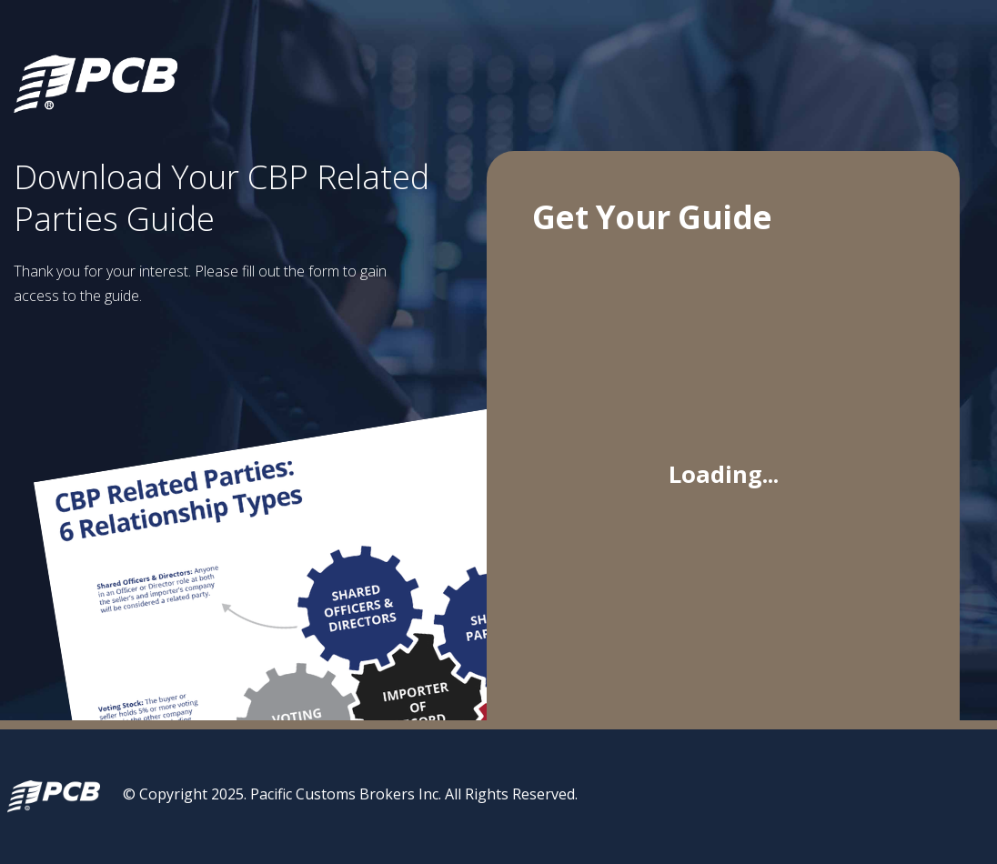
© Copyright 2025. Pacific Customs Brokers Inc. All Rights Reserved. (350, 794)
